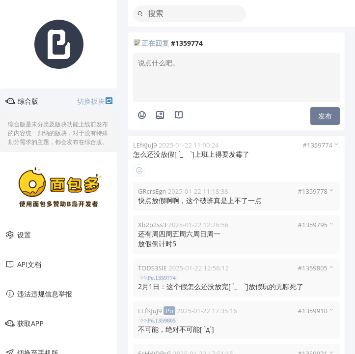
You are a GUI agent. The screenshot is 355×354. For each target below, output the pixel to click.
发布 (325, 115)
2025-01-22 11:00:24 (189, 145)
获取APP (24, 323)
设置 (18, 235)
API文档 (23, 264)
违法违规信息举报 (38, 294)
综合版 (59, 101)
